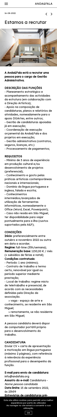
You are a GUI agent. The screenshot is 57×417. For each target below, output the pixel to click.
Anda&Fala (43, 3)
